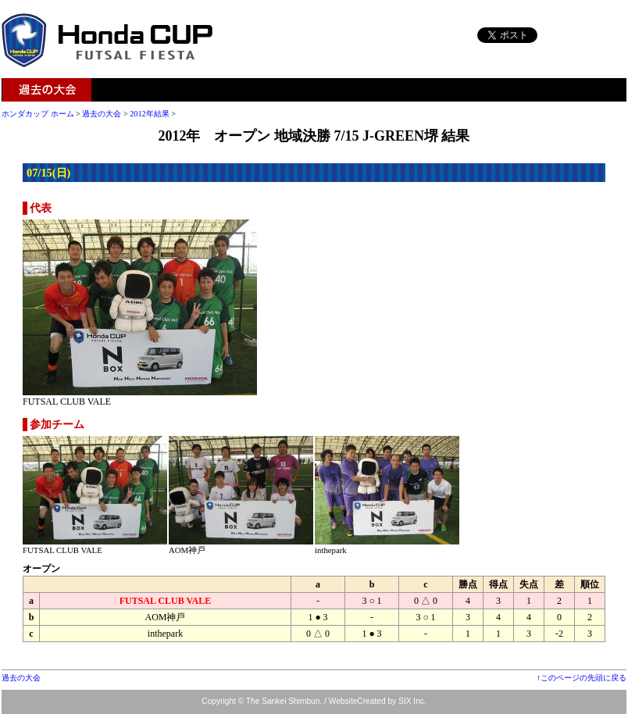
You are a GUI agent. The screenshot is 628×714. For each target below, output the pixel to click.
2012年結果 (149, 113)
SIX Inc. (412, 701)
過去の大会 (46, 90)
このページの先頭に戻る (583, 677)
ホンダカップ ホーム (38, 113)
